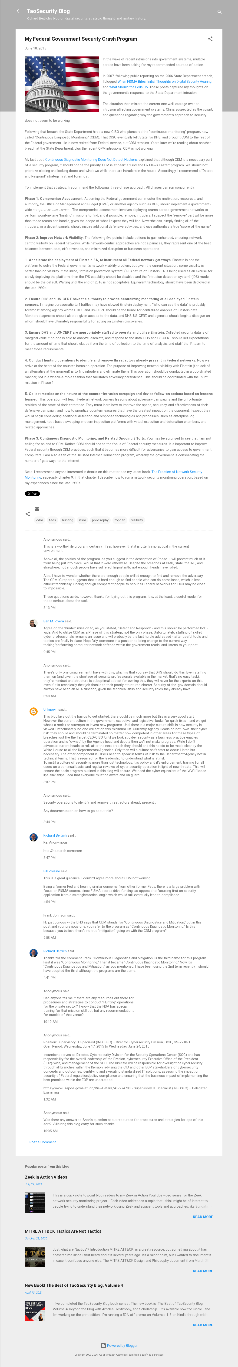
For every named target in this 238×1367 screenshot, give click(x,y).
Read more (203, 1217)
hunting (67, 520)
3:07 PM (49, 782)
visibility (137, 520)
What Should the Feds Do (128, 87)
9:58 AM (49, 938)
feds (52, 520)
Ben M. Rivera (53, 621)
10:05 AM (50, 1131)
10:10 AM (50, 1022)
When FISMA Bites (132, 81)
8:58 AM (49, 696)
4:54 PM (49, 902)
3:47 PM (49, 858)
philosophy (100, 520)
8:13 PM (49, 608)
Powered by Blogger (119, 1346)
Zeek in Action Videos (46, 1177)
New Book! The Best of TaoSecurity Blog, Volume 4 (74, 1285)
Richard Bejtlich (55, 835)
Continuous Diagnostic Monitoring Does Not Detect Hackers (91, 160)
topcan (120, 520)
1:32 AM (49, 1099)
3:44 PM (49, 822)
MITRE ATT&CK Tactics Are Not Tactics (63, 1231)
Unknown (50, 709)
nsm (82, 520)
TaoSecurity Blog (48, 11)
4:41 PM (49, 978)
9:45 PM (49, 652)
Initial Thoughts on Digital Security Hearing (179, 81)
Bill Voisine (51, 871)
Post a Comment (43, 1142)
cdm (39, 520)
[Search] (219, 13)
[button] (210, 39)
